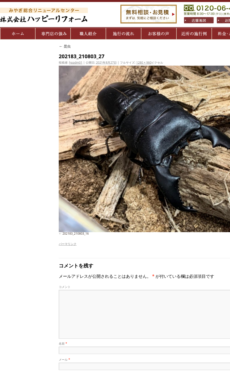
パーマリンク (68, 244)
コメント (65, 287)
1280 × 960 (143, 62)
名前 (63, 343)
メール (64, 359)
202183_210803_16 (75, 233)
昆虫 (65, 46)
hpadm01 (75, 62)
